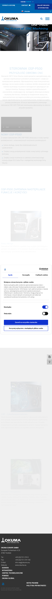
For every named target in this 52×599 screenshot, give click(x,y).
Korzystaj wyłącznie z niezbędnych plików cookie (26, 328)
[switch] (43, 313)
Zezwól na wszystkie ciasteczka (26, 322)
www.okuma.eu (20, 565)
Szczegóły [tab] (26, 275)
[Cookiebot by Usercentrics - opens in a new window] (39, 269)
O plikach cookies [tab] (42, 275)
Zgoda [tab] (10, 275)
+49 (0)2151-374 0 (22, 557)
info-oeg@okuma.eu (22, 562)
